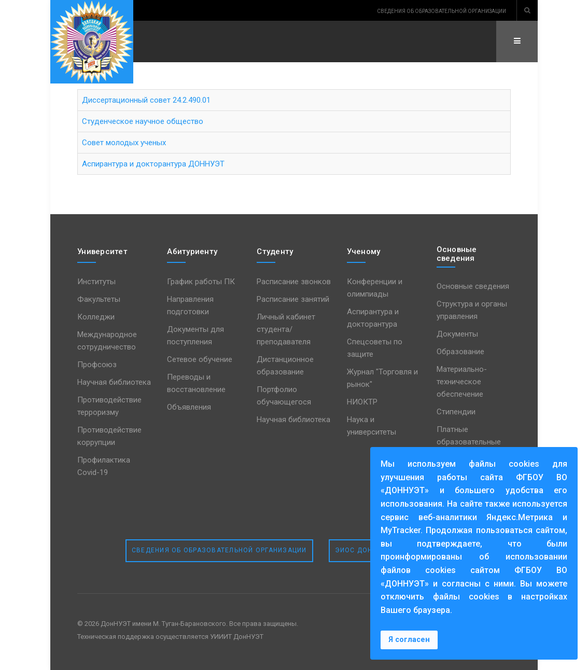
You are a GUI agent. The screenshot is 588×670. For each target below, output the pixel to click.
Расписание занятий (293, 299)
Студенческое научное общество (142, 121)
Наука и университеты (371, 426)
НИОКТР (362, 402)
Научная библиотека (114, 382)
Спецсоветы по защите (374, 348)
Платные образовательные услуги (469, 442)
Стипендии (456, 411)
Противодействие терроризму (109, 406)
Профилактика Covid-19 (103, 466)
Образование (460, 351)
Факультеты (98, 299)
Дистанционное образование (285, 365)
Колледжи (96, 317)
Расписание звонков (294, 281)
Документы (457, 334)
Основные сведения (473, 286)
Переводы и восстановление (196, 383)
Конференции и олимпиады (374, 288)
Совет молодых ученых (124, 142)
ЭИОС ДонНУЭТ (363, 550)
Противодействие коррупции (109, 436)
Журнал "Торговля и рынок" (382, 378)
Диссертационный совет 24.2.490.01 (146, 100)
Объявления (189, 407)
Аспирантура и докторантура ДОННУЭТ (153, 164)
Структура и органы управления (472, 310)
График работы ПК (201, 281)
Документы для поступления (195, 335)
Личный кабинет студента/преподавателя (286, 329)
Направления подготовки (190, 305)
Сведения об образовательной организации (219, 550)
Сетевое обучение (199, 359)
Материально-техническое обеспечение (462, 382)
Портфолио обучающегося (284, 396)
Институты (96, 281)
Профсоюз (97, 364)
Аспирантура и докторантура (373, 318)
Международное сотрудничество (107, 341)
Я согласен (409, 639)
